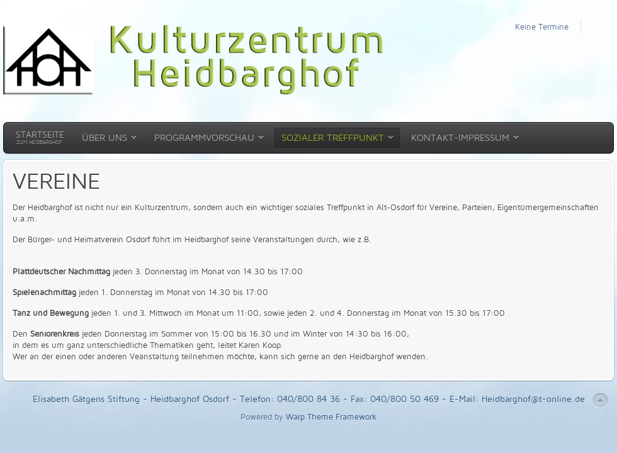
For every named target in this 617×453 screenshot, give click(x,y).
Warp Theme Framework (331, 416)
